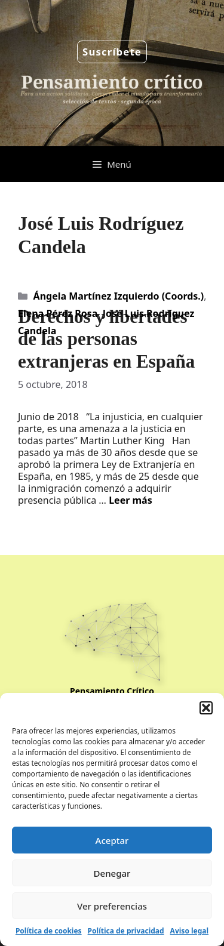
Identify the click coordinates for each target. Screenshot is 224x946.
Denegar (112, 873)
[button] (206, 708)
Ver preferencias (112, 906)
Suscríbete (112, 51)
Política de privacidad (126, 931)
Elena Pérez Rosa (57, 313)
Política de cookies (49, 931)
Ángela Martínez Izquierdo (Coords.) (118, 296)
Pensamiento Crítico (112, 691)
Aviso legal (189, 931)
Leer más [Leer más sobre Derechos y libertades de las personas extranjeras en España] (130, 500)
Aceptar (112, 840)
